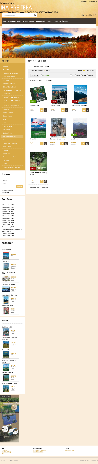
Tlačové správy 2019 (8, 233)
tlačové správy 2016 (8, 222)
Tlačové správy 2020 (8, 236)
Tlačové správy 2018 (8, 227)
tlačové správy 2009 (8, 207)
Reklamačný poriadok (39, 450)
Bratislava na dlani (7, 306)
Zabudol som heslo (7, 190)
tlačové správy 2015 (8, 220)
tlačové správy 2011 (8, 211)
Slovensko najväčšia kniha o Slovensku (10, 338)
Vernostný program (28, 21)
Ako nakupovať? (40, 21)
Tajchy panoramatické (8, 284)
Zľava (84, 75)
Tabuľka (88, 70)
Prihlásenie (83, 1)
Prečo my (4, 450)
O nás (3, 453)
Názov (41, 70)
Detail (13, 257)
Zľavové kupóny (6, 452)
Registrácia (93, 1)
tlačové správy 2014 (8, 218)
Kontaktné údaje (69, 450)
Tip (73, 75)
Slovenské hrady (7, 350)
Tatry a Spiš (5, 261)
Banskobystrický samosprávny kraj (7, 250)
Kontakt (49, 21)
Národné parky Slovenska (9, 295)
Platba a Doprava (38, 452)
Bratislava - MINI (7, 327)
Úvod (4, 21)
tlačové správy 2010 (8, 209)
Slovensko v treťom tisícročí (10, 383)
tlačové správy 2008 (8, 205)
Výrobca (35, 75)
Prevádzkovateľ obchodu (61, 21)
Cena (48, 70)
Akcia (78, 75)
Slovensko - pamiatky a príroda (9, 361)
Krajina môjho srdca (8, 373)
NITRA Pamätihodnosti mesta (8, 273)
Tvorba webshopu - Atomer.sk (89, 460)
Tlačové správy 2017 (8, 225)
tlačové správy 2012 (8, 214)
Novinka (90, 75)
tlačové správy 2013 (8, 216)
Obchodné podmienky (14, 21)
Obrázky (79, 70)
